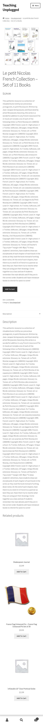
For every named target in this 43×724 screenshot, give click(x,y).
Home (7, 18)
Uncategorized (16, 18)
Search (21, 720)
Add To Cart (10, 289)
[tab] (21, 314)
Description (7, 314)
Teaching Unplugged (11, 7)
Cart (34, 718)
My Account (7, 720)
